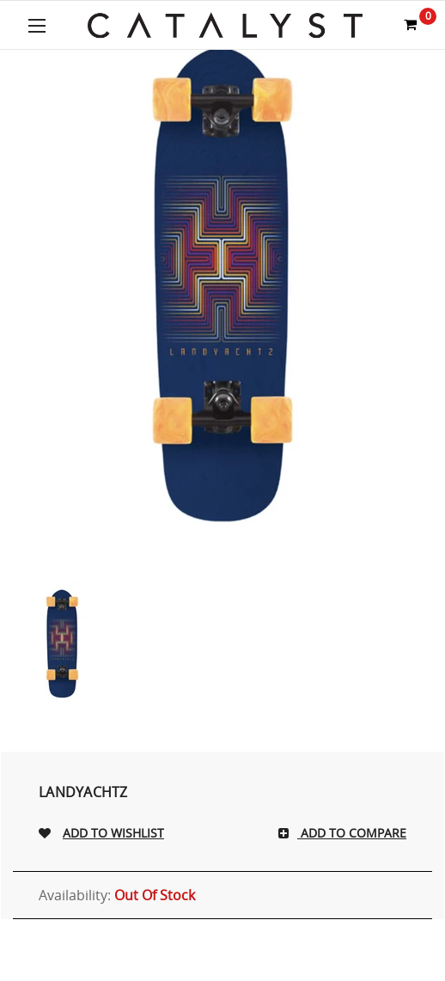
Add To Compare (351, 833)
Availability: (117, 895)
